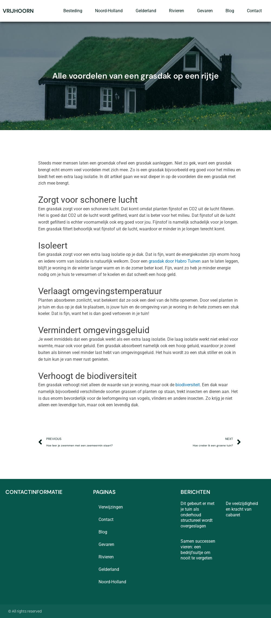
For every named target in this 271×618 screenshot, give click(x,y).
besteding (72, 10)
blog (230, 10)
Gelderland (146, 10)
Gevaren (205, 10)
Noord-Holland (109, 10)
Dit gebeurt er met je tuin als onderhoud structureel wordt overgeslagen (197, 515)
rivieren (176, 10)
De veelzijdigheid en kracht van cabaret (242, 509)
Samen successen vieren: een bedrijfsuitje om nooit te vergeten (198, 550)
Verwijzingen (111, 507)
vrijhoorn (18, 10)
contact (254, 10)
